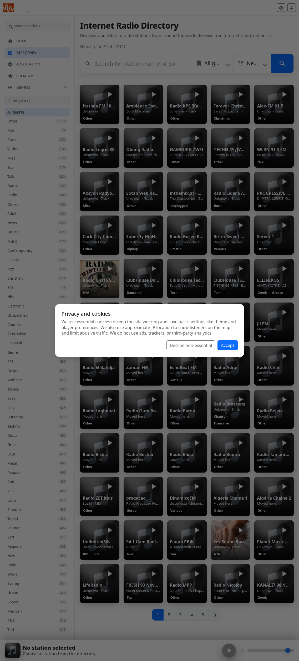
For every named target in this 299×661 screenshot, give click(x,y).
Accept (227, 345)
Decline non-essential (191, 345)
